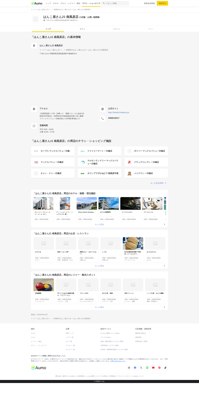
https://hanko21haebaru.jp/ (118, 112)
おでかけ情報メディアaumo (110, 333)
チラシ (82, 29)
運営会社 (58, 376)
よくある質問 (90, 376)
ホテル (56, 3)
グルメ (63, 3)
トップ (48, 3)
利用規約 (113, 376)
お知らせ (116, 29)
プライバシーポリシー (124, 376)
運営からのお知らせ (70, 376)
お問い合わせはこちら (118, 361)
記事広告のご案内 (141, 341)
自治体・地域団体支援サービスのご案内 (114, 349)
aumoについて (139, 376)
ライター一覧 (70, 345)
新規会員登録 (149, 3)
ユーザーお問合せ (102, 376)
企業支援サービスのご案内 (110, 345)
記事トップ (69, 333)
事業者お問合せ (140, 333)
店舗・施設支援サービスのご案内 (112, 341)
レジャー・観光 (74, 3)
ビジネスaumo (105, 337)
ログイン (162, 3)
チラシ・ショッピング (91, 3)
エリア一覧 (69, 337)
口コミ (151, 29)
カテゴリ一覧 (70, 349)
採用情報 (81, 376)
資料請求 (138, 337)
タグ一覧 (69, 341)
